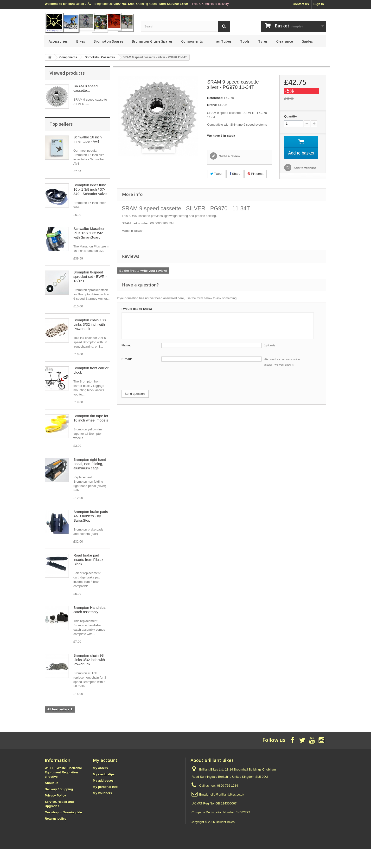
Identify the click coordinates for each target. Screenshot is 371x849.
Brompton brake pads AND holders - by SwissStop (90, 516)
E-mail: (127, 359)
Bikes (80, 41)
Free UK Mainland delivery (210, 4)
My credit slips (104, 774)
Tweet (216, 173)
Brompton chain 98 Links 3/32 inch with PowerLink (89, 659)
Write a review (229, 156)
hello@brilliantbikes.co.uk (226, 794)
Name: (126, 345)
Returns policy (55, 818)
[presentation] (158, 380)
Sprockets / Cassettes (100, 57)
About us (51, 783)
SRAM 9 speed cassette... (85, 88)
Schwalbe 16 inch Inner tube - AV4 (87, 139)
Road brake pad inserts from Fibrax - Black (89, 559)
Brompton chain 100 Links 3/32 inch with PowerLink (89, 324)
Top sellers (61, 124)
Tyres (263, 41)
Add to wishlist (304, 168)
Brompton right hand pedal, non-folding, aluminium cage (89, 463)
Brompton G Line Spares (152, 41)
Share (235, 173)
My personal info (105, 787)
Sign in (318, 4)
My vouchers (102, 793)
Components (192, 41)
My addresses (103, 780)
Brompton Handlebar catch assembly (90, 609)
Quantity (290, 116)
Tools (244, 41)
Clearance (284, 41)
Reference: (215, 98)
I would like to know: (137, 309)
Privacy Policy (55, 795)
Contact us (301, 4)
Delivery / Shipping (59, 789)
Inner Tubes (221, 41)
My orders (100, 768)
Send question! (135, 393)
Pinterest (255, 173)
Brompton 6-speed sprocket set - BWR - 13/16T (90, 276)
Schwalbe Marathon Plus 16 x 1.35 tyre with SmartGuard (89, 233)
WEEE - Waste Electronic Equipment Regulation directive (63, 772)
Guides (307, 41)
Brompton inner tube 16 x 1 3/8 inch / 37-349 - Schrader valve (90, 189)
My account (105, 760)
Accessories (58, 41)
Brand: (212, 105)
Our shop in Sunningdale (63, 812)
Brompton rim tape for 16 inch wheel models (90, 418)
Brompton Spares (108, 41)
